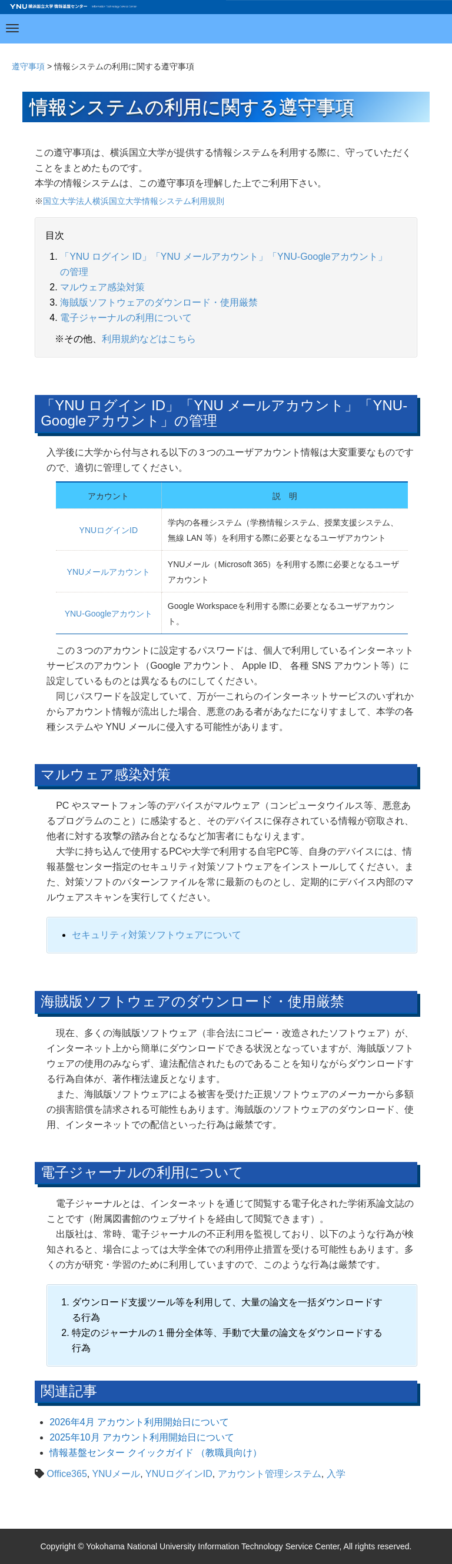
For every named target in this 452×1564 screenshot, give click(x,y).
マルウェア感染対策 (102, 287)
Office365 (67, 1474)
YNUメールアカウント (109, 572)
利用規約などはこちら (149, 339)
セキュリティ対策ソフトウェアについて (156, 935)
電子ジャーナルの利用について (126, 318)
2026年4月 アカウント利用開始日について (139, 1422)
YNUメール (116, 1474)
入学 (336, 1474)
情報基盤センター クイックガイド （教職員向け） (155, 1453)
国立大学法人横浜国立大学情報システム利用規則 (133, 201)
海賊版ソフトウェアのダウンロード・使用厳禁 (159, 302)
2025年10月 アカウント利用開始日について (141, 1437)
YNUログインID (108, 530)
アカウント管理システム (269, 1474)
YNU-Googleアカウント (108, 613)
